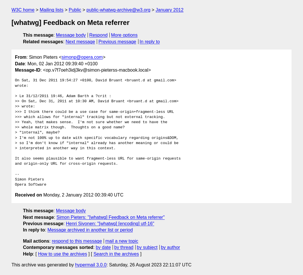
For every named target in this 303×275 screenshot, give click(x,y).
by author (170, 247)
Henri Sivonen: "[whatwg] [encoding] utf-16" (110, 223)
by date (103, 247)
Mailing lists (51, 9)
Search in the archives (116, 254)
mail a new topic (121, 241)
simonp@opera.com (82, 57)
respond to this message (77, 241)
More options (124, 35)
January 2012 (170, 9)
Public (75, 9)
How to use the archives (62, 254)
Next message (80, 41)
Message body (71, 35)
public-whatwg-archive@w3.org (118, 9)
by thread (124, 247)
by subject (147, 247)
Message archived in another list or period (90, 229)
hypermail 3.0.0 (90, 264)
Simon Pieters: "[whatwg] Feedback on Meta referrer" (111, 217)
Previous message (117, 41)
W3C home (22, 9)
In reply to (150, 41)
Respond (98, 35)
